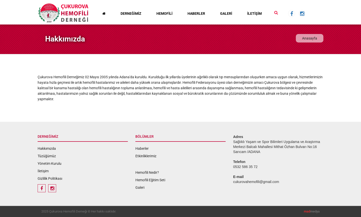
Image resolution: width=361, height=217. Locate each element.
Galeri (139, 187)
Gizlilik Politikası (50, 178)
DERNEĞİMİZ (131, 14)
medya (312, 211)
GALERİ (226, 14)
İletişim (43, 171)
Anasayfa (309, 38)
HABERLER (196, 14)
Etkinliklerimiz (145, 156)
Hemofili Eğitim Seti (150, 180)
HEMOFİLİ (164, 14)
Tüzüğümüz (47, 156)
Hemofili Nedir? (147, 172)
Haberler (142, 148)
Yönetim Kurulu (49, 163)
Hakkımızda (47, 148)
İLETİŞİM (254, 14)
